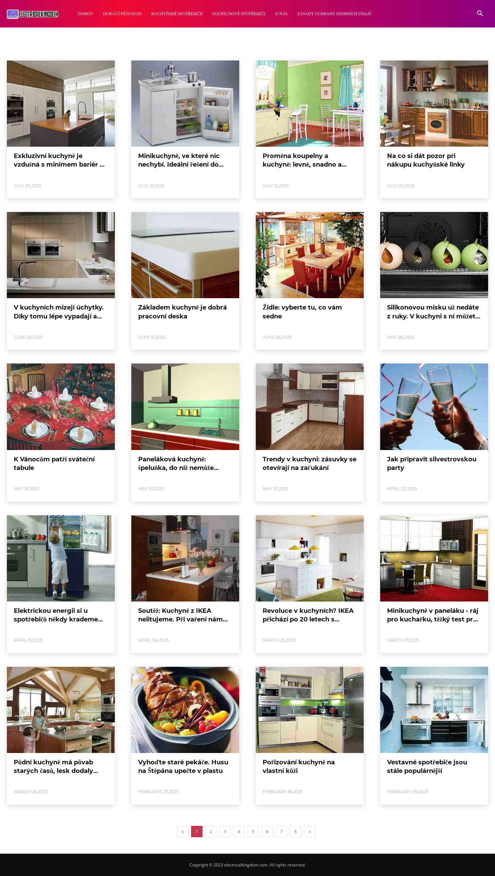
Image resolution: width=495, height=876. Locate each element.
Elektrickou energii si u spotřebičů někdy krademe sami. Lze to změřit (56, 619)
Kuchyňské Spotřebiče (176, 13)
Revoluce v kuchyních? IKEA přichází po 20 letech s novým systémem (308, 619)
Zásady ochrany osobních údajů (334, 13)
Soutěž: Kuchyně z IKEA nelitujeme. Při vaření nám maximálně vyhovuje (180, 619)
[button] (480, 14)
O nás (281, 13)
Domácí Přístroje (122, 13)
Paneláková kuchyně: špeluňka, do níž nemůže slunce (176, 468)
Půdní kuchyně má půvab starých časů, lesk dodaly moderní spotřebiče (53, 771)
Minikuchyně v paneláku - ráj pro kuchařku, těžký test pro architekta (432, 619)
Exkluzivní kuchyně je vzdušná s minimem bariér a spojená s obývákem (58, 164)
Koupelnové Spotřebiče (239, 13)
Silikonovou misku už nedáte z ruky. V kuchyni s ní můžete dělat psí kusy (433, 316)
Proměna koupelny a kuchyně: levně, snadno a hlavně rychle (302, 164)
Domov (85, 13)
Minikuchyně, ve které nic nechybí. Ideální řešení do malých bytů (179, 164)
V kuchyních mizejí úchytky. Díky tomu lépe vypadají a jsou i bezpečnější (59, 316)
